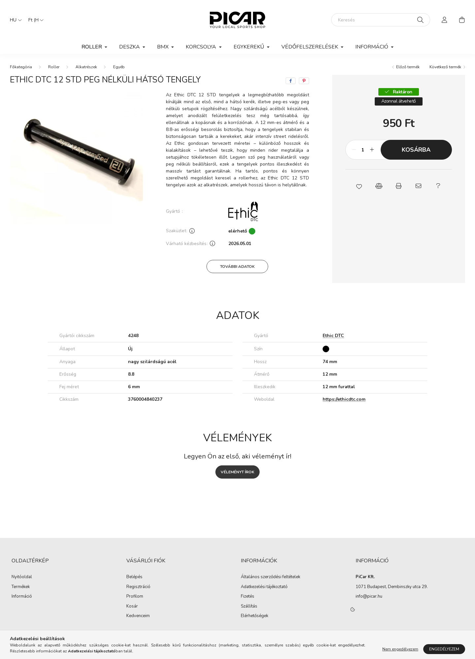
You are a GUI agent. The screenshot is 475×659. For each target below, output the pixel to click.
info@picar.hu (369, 596)
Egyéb (119, 67)
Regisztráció (138, 587)
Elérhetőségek (254, 616)
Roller (53, 67)
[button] (358, 186)
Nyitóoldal (22, 577)
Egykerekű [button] (250, 46)
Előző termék (408, 67)
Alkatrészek (86, 67)
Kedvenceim (138, 616)
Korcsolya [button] (201, 46)
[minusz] (354, 150)
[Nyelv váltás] (14, 19)
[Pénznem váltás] (34, 19)
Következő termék (445, 67)
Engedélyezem (444, 649)
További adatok (237, 266)
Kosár (132, 606)
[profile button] (444, 19)
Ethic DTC (333, 336)
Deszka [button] (130, 46)
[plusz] (372, 150)
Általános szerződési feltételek (270, 577)
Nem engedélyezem (400, 649)
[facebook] (291, 81)
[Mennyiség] (363, 149)
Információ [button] (372, 46)
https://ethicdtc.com (344, 399)
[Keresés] (380, 19)
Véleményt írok (237, 472)
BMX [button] (163, 46)
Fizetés (247, 596)
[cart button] (461, 19)
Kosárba (416, 150)
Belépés (134, 577)
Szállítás (249, 606)
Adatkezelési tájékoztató (264, 587)
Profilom (134, 596)
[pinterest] (304, 81)
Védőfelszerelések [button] (310, 46)
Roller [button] (92, 46)
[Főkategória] (21, 67)
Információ (22, 596)
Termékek (21, 587)
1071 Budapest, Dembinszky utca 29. (392, 587)
